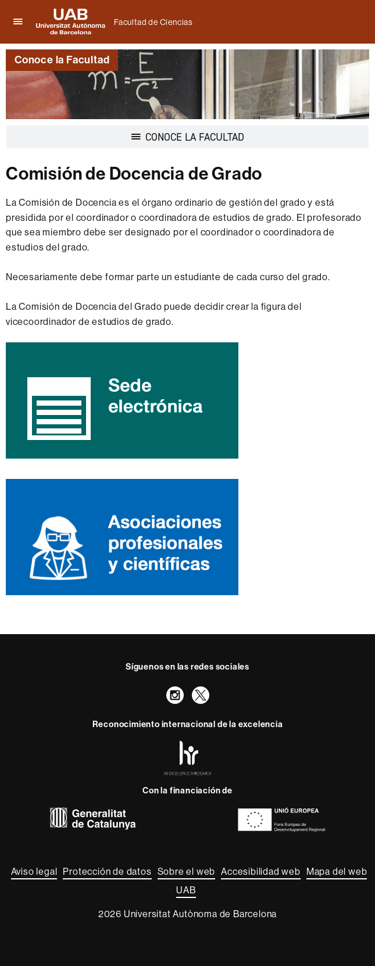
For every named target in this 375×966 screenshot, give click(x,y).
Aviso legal (34, 871)
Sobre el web (187, 871)
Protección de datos (107, 871)
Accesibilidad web (261, 871)
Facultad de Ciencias (153, 22)
